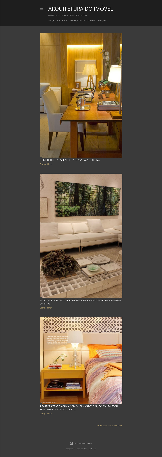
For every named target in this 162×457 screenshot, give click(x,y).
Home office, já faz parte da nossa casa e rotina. (70, 160)
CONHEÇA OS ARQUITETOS (82, 20)
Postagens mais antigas (109, 425)
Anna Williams (90, 449)
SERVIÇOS (101, 20)
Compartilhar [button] (46, 164)
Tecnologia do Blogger (81, 443)
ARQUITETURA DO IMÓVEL (80, 8)
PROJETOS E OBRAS (57, 20)
